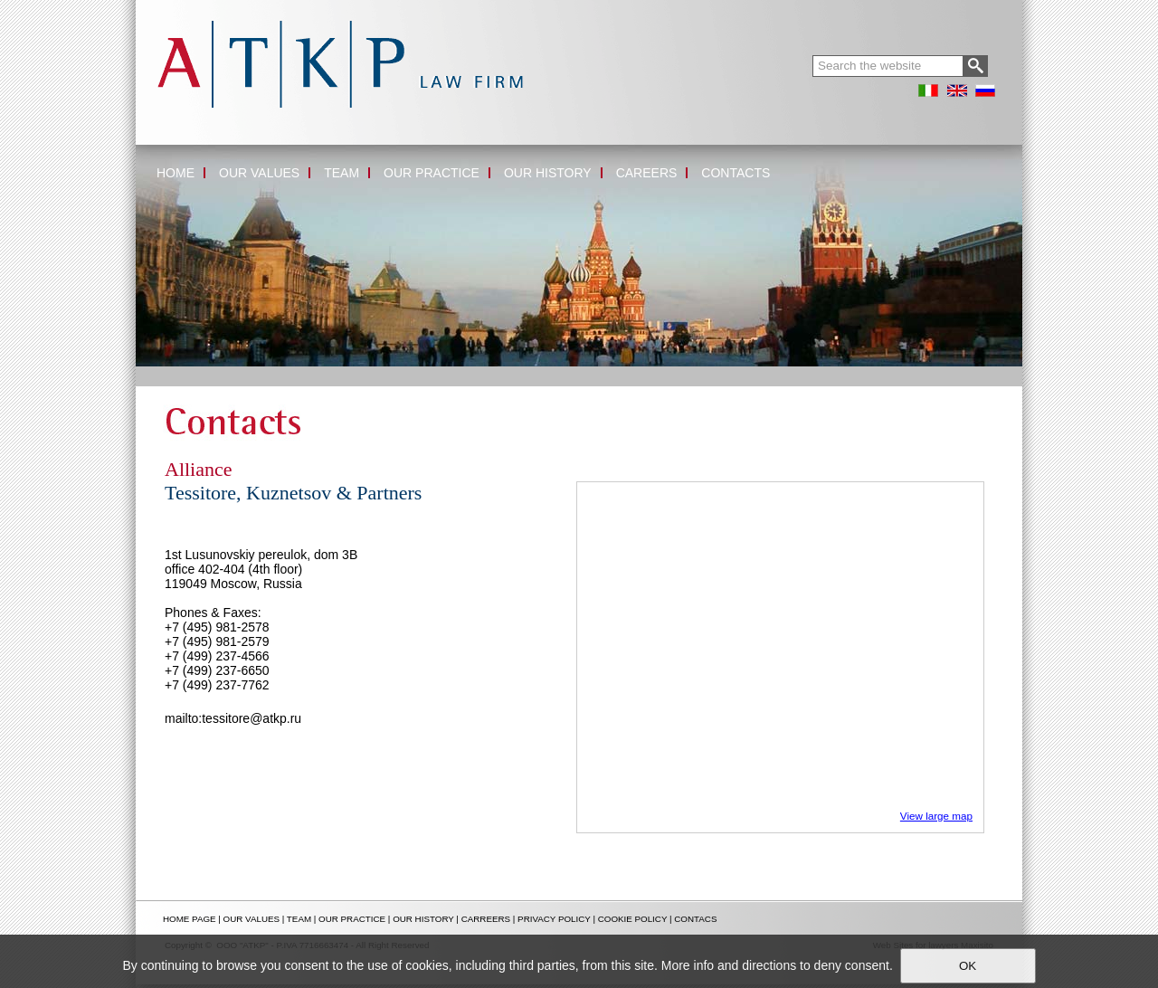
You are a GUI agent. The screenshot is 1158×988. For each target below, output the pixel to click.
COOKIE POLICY (633, 919)
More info (687, 965)
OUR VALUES (251, 919)
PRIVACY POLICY (554, 919)
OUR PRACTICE (351, 919)
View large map (936, 816)
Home (151, 372)
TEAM (299, 919)
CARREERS (485, 919)
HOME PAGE (189, 919)
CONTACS (695, 919)
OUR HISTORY (423, 919)
